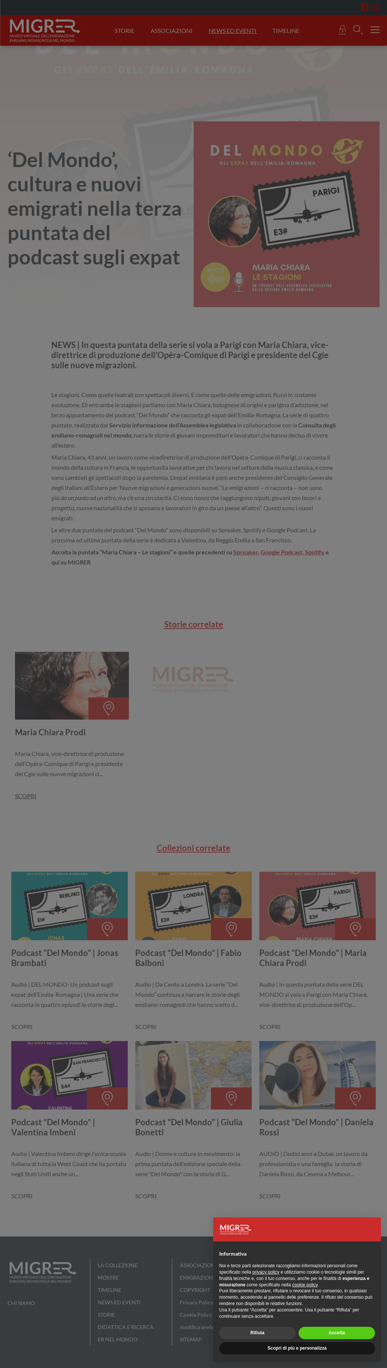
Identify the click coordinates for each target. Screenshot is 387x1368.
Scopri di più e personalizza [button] (297, 1348)
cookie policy (305, 1284)
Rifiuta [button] (257, 1332)
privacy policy (266, 1272)
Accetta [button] (337, 1332)
